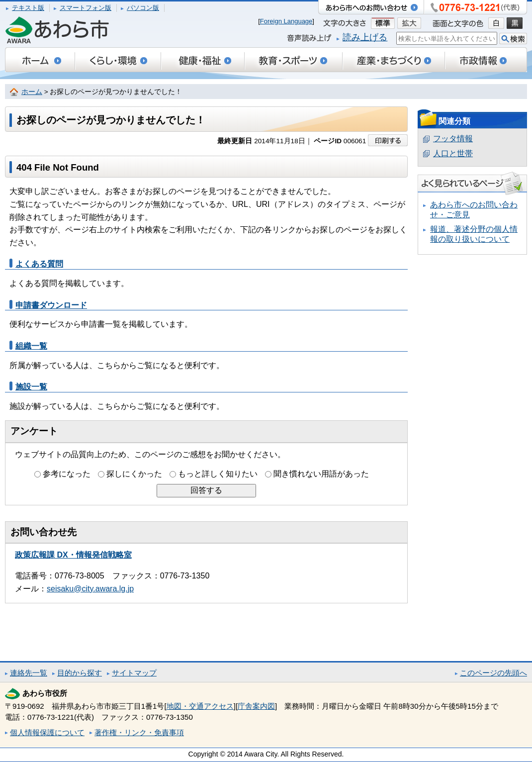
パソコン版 (143, 7)
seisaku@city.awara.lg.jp (90, 588)
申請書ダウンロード (51, 305)
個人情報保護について (47, 732)
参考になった (66, 474)
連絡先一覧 (28, 672)
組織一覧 (31, 346)
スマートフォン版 (85, 7)
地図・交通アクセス (200, 706)
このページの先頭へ (493, 672)
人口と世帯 (453, 153)
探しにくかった (134, 474)
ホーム (31, 91)
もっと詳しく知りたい (218, 474)
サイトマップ (134, 672)
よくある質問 (39, 264)
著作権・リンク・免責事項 (139, 732)
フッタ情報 (453, 138)
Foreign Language (286, 21)
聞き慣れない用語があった (321, 474)
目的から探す (79, 672)
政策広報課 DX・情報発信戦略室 (73, 555)
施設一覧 (31, 386)
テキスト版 (28, 7)
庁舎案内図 (256, 706)
